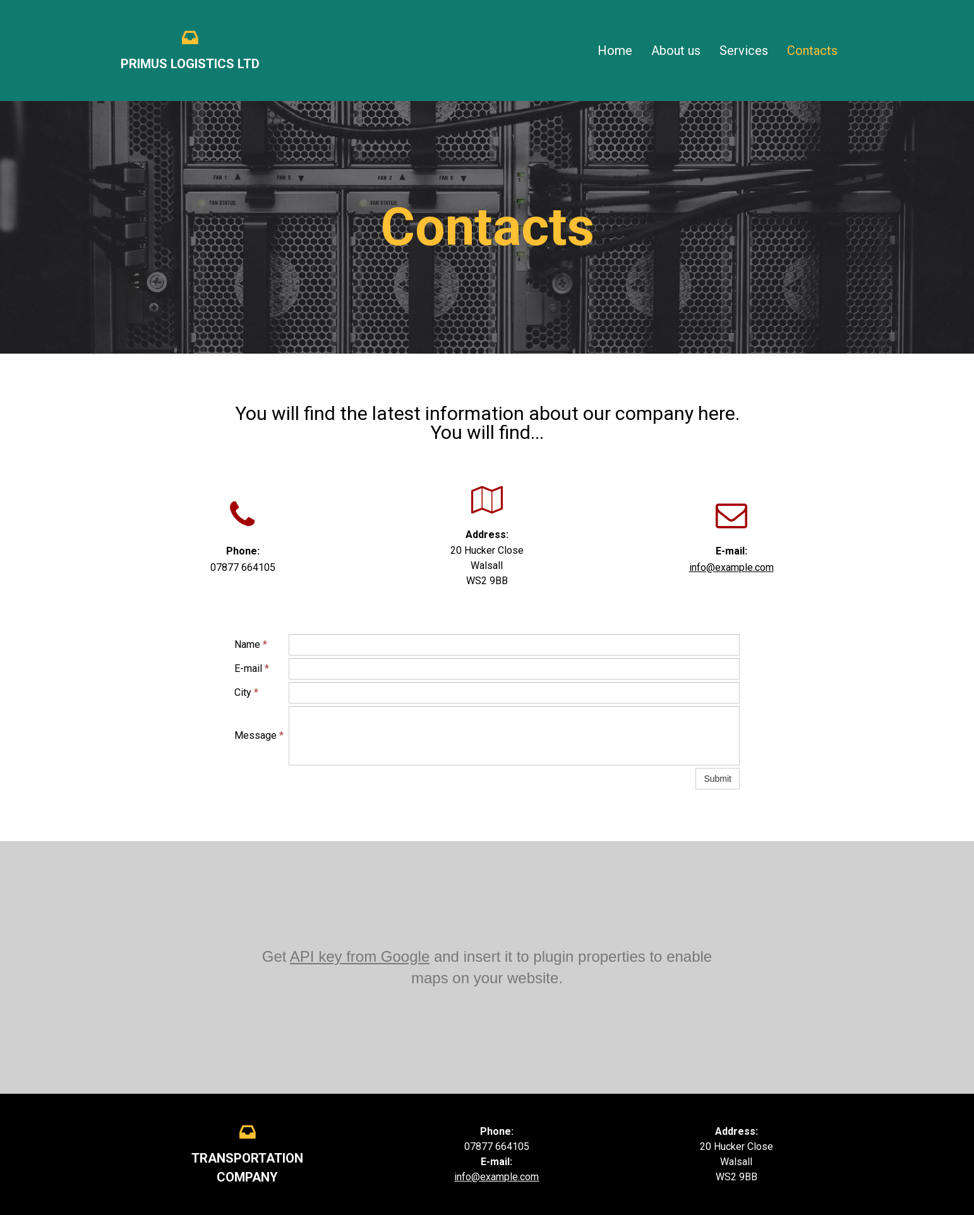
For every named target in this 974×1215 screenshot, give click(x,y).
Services (743, 50)
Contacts (812, 50)
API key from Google (360, 956)
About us (675, 50)
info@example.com (731, 567)
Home (615, 50)
